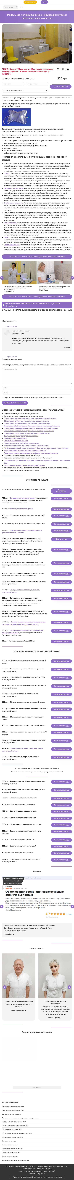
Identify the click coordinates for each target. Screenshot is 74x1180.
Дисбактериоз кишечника (13, 203)
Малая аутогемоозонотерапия (21, 509)
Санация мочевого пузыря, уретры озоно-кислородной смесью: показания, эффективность (18, 287)
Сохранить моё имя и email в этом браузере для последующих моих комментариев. (34, 398)
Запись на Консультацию (61, 491)
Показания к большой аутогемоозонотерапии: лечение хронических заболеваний (54, 287)
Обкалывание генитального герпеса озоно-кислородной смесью (29, 431)
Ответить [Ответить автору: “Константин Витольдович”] (67, 347)
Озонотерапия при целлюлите (15, 438)
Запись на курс (61, 539)
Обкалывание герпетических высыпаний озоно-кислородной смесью (31, 428)
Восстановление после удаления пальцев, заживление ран (26, 446)
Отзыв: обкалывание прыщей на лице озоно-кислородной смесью (29, 925)
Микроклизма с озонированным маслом (15, 1160)
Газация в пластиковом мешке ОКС (14, 1122)
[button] (1, 278)
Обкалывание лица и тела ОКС (12, 1137)
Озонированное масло (9, 1145)
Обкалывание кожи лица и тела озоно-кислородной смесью (27, 433)
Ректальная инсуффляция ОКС (12, 1149)
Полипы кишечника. (11, 245)
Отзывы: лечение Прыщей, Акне (13, 881)
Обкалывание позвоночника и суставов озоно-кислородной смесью (30, 418)
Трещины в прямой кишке (14, 188)
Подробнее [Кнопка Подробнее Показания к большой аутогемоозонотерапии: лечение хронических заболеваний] (44, 290)
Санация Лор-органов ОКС (11, 1152)
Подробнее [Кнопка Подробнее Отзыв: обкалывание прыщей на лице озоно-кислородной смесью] (9, 934)
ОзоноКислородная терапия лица (13, 878)
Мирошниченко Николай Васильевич (19, 1001)
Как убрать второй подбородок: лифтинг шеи (21, 436)
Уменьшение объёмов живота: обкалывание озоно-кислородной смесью (32, 426)
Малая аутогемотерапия (10, 1156)
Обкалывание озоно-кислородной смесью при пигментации (27, 423)
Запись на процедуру (61, 498)
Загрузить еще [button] (37, 1087)
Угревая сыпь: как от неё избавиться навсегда (21, 443)
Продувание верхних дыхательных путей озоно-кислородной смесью (31, 453)
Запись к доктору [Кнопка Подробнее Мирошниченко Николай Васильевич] (18, 1010)
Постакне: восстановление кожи (16, 441)
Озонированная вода (9, 1141)
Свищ (6, 237)
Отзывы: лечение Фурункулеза (13, 883)
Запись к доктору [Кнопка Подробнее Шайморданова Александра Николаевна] (55, 1018)
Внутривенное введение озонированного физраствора (20, 1118)
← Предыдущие (11, 326)
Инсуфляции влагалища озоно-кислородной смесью (24, 465)
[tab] (37, 305)
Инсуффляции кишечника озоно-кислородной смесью (25, 450)
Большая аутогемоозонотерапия (22, 498)
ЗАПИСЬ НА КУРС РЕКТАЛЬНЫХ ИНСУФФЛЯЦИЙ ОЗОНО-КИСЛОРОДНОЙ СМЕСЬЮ (37, 257)
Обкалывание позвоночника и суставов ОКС (17, 1133)
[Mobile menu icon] (21, 7)
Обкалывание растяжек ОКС (11, 1129)
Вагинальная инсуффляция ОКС (13, 1110)
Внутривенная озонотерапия (11, 1114)
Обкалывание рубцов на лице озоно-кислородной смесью (26, 421)
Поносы (7, 173)
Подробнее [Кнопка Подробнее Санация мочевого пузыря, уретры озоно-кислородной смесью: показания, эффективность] (9, 292)
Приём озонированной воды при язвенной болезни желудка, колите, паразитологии (36, 448)
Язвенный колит (10, 223)
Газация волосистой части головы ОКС (15, 1126)
